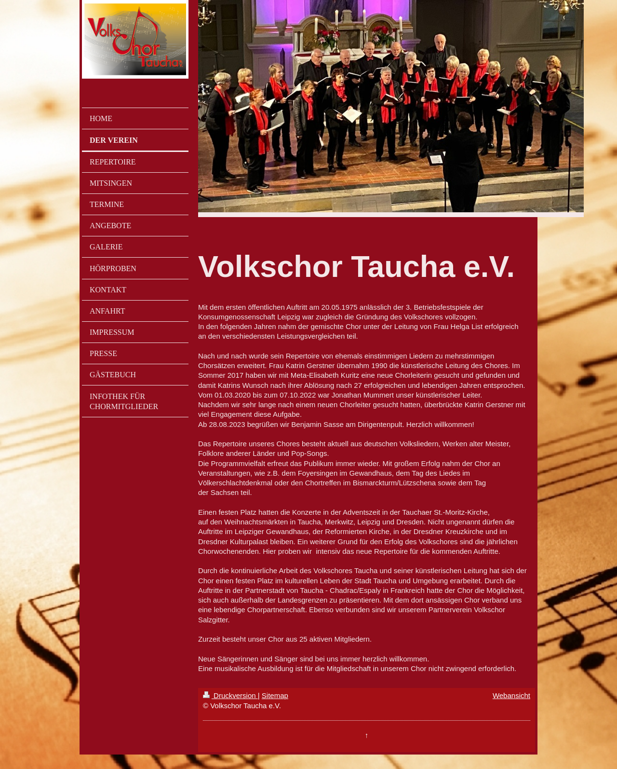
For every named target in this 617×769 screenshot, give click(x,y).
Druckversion (230, 695)
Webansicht (511, 695)
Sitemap (275, 695)
